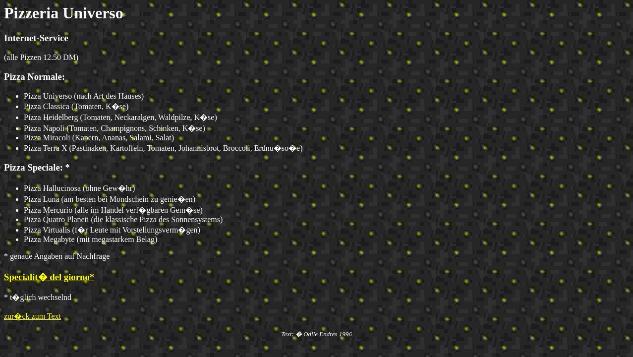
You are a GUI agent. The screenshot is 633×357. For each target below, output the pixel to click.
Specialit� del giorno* (49, 277)
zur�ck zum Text (32, 316)
